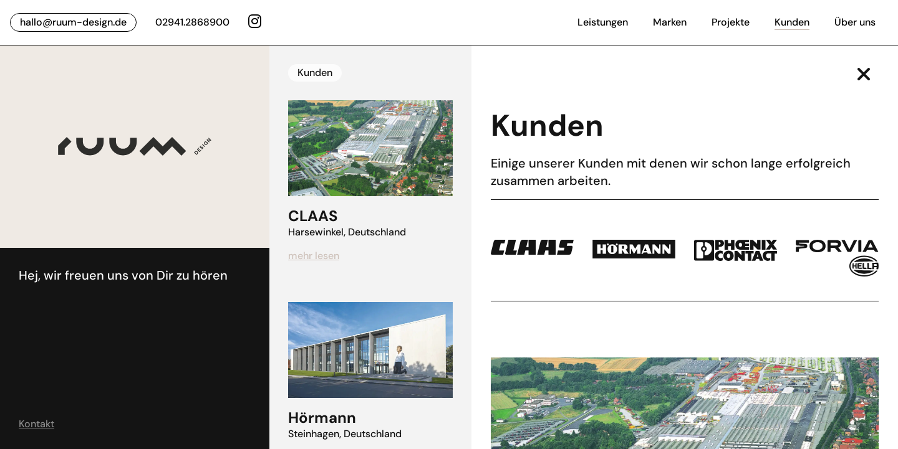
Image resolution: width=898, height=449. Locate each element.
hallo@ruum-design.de (73, 22)
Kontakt (36, 423)
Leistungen (602, 22)
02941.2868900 (192, 22)
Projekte (731, 22)
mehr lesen (313, 255)
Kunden (792, 22)
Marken (670, 22)
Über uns (855, 22)
